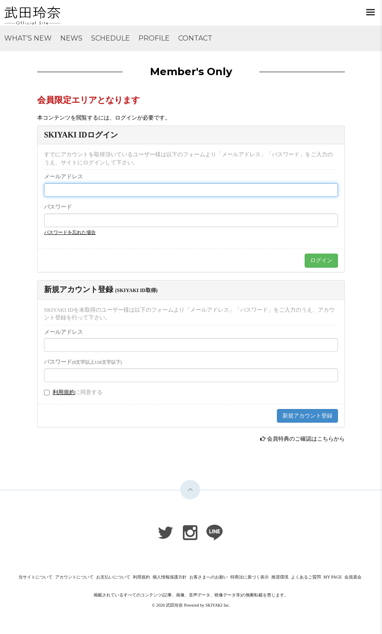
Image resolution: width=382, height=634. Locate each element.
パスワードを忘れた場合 (70, 232)
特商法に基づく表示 (249, 577)
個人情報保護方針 (170, 577)
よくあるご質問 (306, 577)
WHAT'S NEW (28, 38)
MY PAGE (332, 577)
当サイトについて (35, 577)
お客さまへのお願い (208, 577)
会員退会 (352, 577)
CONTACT (195, 38)
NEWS (71, 38)
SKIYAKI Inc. (218, 605)
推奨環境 (279, 577)
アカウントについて (74, 577)
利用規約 (64, 392)
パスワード (58, 207)
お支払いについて (113, 577)
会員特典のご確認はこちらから (306, 438)
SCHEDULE (110, 38)
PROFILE (154, 38)
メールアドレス (63, 176)
